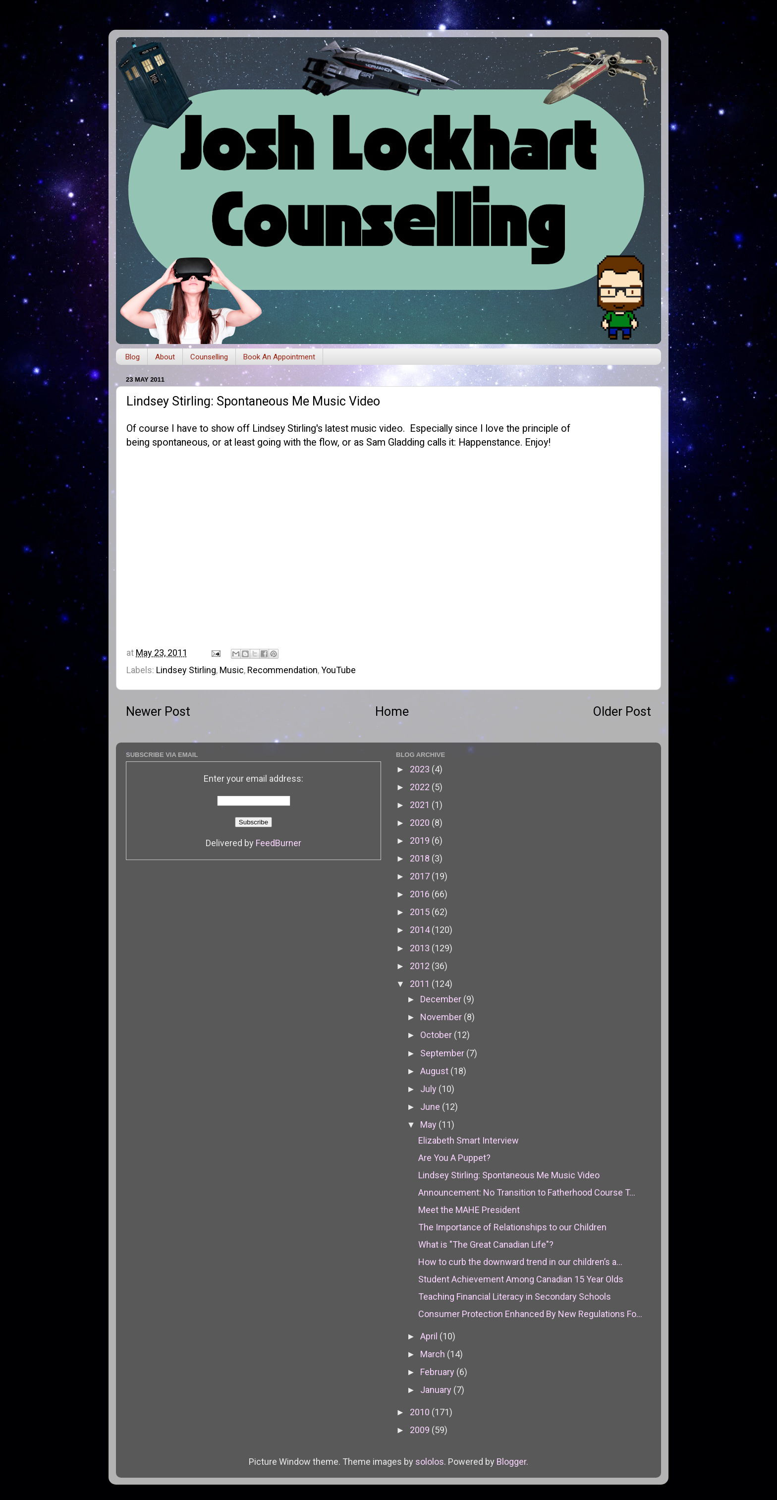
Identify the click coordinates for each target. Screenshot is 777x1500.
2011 (421, 984)
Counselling (209, 356)
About (165, 356)
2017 (421, 876)
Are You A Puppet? (454, 1158)
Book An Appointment (279, 356)
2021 (421, 805)
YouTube (338, 670)
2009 (421, 1430)
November (442, 1017)
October (437, 1035)
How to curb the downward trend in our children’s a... (520, 1262)
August (435, 1071)
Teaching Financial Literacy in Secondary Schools (514, 1296)
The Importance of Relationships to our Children (512, 1227)
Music (232, 670)
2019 (421, 840)
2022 (421, 787)
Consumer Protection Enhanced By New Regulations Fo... (530, 1314)
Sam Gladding (395, 442)
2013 (421, 948)
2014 (421, 929)
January (436, 1390)
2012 (421, 966)
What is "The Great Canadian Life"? (486, 1244)
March (433, 1354)
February (438, 1372)
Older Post (622, 711)
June (431, 1106)
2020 (421, 822)
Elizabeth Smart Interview (468, 1140)
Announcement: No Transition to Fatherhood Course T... (526, 1192)
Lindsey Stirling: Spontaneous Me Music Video (509, 1175)
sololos (429, 1461)
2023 (421, 769)
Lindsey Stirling (186, 670)
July (429, 1089)
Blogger (511, 1461)
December (441, 999)
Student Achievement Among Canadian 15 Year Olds (520, 1279)
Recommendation (282, 670)
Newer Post (158, 711)
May (429, 1124)
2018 (421, 858)
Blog (132, 356)
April (430, 1336)
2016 (421, 894)
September (443, 1053)
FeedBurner (278, 843)
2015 (421, 912)
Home (392, 711)
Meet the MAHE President (469, 1210)
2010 (421, 1412)
